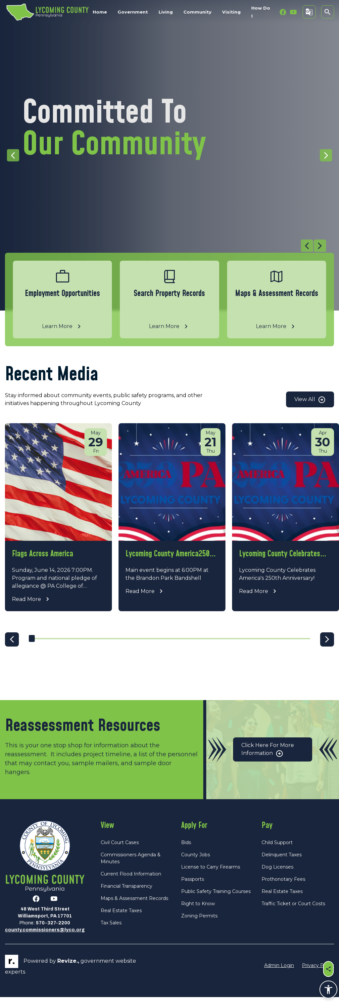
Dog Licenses (277, 874)
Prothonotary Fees (283, 887)
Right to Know (198, 911)
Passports (192, 887)
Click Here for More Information (267, 757)
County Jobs (195, 862)
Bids (186, 850)
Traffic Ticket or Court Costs (293, 911)
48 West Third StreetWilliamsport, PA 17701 (45, 920)
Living (166, 12)
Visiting (231, 12)
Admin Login (279, 973)
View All (310, 400)
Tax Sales (111, 930)
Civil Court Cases (120, 850)
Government (133, 12)
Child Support (277, 850)
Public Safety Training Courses (216, 899)
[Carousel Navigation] (165, 246)
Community (197, 12)
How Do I (260, 12)
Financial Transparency (126, 894)
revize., (68, 969)
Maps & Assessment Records (134, 906)
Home (100, 12)
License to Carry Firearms (210, 874)
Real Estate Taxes (121, 918)
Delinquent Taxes (282, 862)
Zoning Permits (199, 923)
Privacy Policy (318, 973)
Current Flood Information (131, 881)
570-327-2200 (53, 930)
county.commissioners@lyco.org (45, 937)
